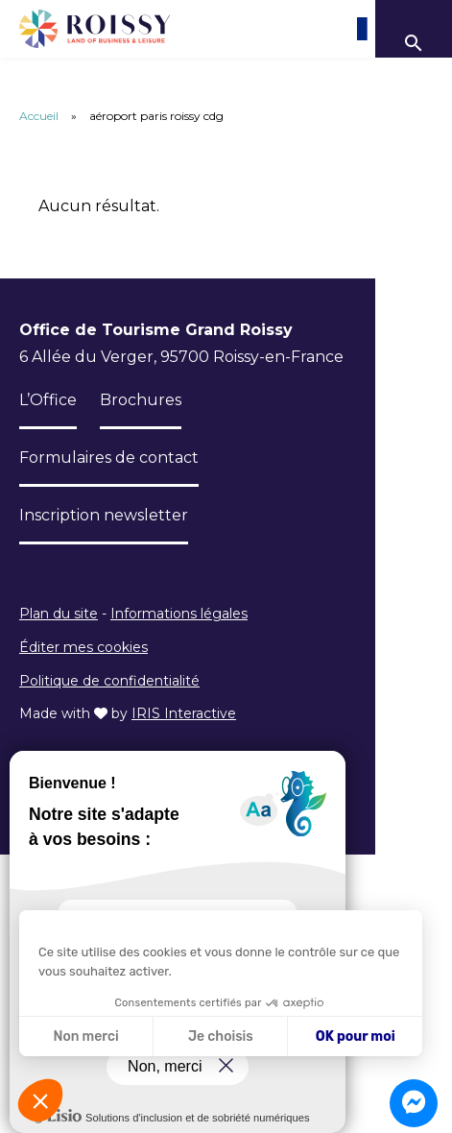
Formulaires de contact (109, 457)
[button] (40, 1100)
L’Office (48, 400)
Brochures (140, 400)
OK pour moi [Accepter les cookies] (355, 1036)
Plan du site (58, 613)
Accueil (39, 115)
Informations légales (179, 613)
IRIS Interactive (183, 713)
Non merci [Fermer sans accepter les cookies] (85, 1036)
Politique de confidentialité (109, 680)
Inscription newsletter (103, 515)
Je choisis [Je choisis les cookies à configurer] (220, 1036)
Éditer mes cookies (83, 647)
